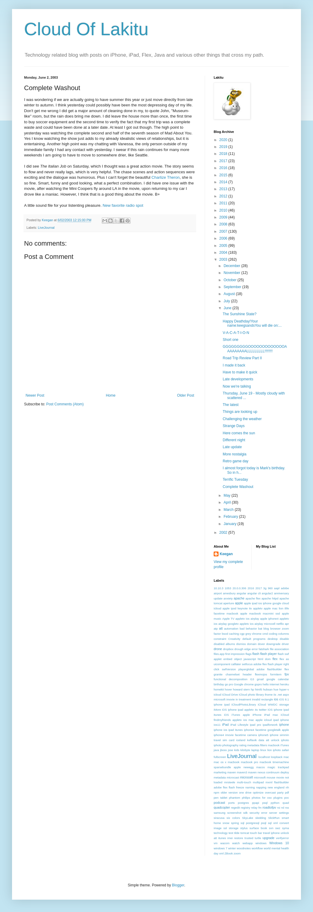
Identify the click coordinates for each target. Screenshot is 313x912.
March (229, 510)
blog (266, 628)
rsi (278, 807)
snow (226, 823)
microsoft (260, 777)
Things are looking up (240, 412)
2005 (223, 246)
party (280, 792)
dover (261, 644)
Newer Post (35, 395)
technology (221, 833)
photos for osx (262, 797)
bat (260, 628)
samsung (219, 812)
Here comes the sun (239, 433)
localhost (264, 757)
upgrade (268, 838)
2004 (223, 252)
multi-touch (244, 782)
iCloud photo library (251, 694)
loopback (276, 757)
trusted (248, 838)
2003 (223, 259)
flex (274, 659)
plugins (277, 797)
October (230, 280)
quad (286, 802)
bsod (225, 633)
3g (265, 588)
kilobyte (245, 750)
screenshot (234, 812)
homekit (219, 689)
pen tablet (220, 797)
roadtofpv (269, 807)
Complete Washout (238, 487)
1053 (228, 588)
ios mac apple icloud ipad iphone (266, 720)
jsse (230, 750)
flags (249, 654)
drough (238, 649)
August (230, 294)
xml (221, 853)
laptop (255, 750)
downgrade (273, 644)
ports (231, 802)
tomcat (244, 833)
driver (285, 644)
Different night (234, 440)
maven (231, 772)
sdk (245, 812)
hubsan (267, 689)
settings (284, 812)
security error (258, 812)
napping (261, 787)
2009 (223, 217)
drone (218, 649)
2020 (223, 140)
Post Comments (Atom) (65, 404)
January (230, 524)
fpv (287, 674)
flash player (268, 654)
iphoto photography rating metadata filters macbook (247, 745)
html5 (258, 689)
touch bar (256, 833)
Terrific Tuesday (235, 479)
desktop (273, 638)
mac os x (220, 762)
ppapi (255, 802)
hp (252, 689)
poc (286, 797)
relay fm (256, 807)
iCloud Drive (230, 694)
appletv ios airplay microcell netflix (262, 623)
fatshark (264, 649)
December (232, 266)
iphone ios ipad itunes (228, 729)
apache (239, 598)
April (228, 502)
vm (216, 843)
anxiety (228, 598)
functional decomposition (230, 679)
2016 (223, 168)
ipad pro (255, 724)
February (231, 516)
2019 (223, 147)
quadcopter (222, 807)
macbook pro (249, 762)
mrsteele (229, 782)
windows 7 (220, 848)
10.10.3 (218, 588)
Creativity (234, 638)
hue (276, 689)
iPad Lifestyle (239, 724)
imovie (230, 699)
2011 (223, 203)
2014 (223, 182)
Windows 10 (279, 843)
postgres (243, 802)
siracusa (219, 817)
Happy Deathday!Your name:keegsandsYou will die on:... (252, 323)
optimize (258, 792)
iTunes (284, 745)
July (227, 301)
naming (250, 787)
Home (111, 395)
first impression (235, 654)
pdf (287, 792)
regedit (235, 807)
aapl (277, 588)
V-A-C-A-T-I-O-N (236, 333)
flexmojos (261, 674)
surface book (258, 828)
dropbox (228, 649)
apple (239, 603)
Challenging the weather (242, 419)
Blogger (178, 885)
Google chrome (244, 684)
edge (247, 649)
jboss (223, 750)
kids (236, 750)
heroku (284, 684)
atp (216, 628)
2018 (223, 154)
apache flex (253, 598)
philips (246, 797)
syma (285, 828)
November (232, 273)
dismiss (241, 644)
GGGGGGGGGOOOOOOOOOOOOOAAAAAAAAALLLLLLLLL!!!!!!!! (255, 348)
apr (287, 623)
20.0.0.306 (239, 588)
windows (261, 843)
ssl (225, 828)
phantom (234, 797)
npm (216, 792)
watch (236, 843)
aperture (228, 603)
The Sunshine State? (239, 314)
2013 (223, 189)
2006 (223, 238)
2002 (223, 532)
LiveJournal (46, 227)
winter (232, 848)
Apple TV (228, 618)
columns (283, 633)
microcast (233, 777)
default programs (254, 638)
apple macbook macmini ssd (260, 613)
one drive (245, 792)
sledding (260, 817)
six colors (233, 817)
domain (251, 644)
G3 (252, 679)
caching (234, 633)
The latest (231, 405)
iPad (225, 724)
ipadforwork (270, 724)
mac (286, 757)
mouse (271, 777)
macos (260, 767)
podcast (219, 802)
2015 (223, 175)
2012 (223, 196)
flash (256, 654)
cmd (265, 633)
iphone (284, 724)
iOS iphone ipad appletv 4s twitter (244, 709)
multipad (258, 782)
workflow (257, 848)
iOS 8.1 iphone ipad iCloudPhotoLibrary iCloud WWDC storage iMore (251, 704)
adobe (285, 588)
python (275, 802)
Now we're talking (237, 386)
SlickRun (274, 817)
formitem (275, 674)
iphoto (285, 740)
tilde (237, 833)
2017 (223, 161)
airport (218, 593)
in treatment (243, 699)
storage (233, 828)
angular (241, 593)
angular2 (267, 593)
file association (279, 649)
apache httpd (270, 598)
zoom (237, 853)
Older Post (185, 395)
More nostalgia (234, 454)
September (233, 287)
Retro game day (235, 461)
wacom (224, 843)
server (273, 812)
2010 (223, 210)
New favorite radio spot (123, 205)
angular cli (254, 593)
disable (284, 638)
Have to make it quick (240, 372)
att (221, 628)
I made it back (234, 365)
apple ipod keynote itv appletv (242, 608)
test (230, 833)
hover (228, 689)
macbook (234, 762)
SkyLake (247, 817)
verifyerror (282, 838)
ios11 (217, 724)
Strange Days (234, 426)
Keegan (226, 554)
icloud (217, 694)
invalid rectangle (262, 699)
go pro (229, 684)
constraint (220, 638)
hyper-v (284, 689)
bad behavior (248, 628)
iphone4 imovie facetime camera (235, 735)
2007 (223, 231)
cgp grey (245, 633)
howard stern (241, 689)
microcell (246, 777)
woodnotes (244, 848)
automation (231, 628)
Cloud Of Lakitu (86, 29)
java (216, 750)
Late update (232, 447)
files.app (219, 654)
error (255, 649)
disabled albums (224, 644)
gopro (258, 684)
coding (273, 633)
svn (271, 828)
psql (265, 802)
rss (287, 807)
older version (229, 792)
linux (263, 750)
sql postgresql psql (253, 823)
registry (245, 807)
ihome (269, 694)
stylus (244, 828)
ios (276, 699)
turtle (258, 838)
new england (276, 787)
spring (235, 823)
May (227, 495)
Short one (230, 340)
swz (277, 828)
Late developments (238, 379)
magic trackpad (278, 767)
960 (270, 588)
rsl (282, 807)
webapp (248, 843)
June (228, 308)
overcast (270, 792)
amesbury (229, 593)
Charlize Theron (165, 177)
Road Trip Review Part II (242, 358)
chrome (257, 633)
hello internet (271, 684)
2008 (223, 224)
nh (287, 787)
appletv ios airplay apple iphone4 (256, 618)
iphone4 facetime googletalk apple (266, 729)
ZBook (229, 853)
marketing (220, 772)
